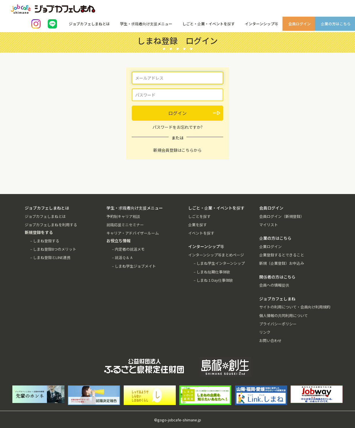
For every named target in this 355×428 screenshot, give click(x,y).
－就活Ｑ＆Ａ (122, 257)
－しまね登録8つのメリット (52, 249)
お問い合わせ (270, 340)
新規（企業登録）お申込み (281, 263)
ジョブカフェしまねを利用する (51, 224)
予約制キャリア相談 (123, 216)
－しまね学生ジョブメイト (133, 266)
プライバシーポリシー (278, 324)
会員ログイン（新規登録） (281, 216)
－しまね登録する (44, 240)
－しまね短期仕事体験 (211, 272)
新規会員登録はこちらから (177, 150)
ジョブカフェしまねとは (89, 23)
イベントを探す (201, 233)
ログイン (177, 113)
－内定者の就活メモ (128, 249)
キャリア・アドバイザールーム (132, 233)
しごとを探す (199, 216)
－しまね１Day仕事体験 (213, 280)
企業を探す (197, 224)
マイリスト (268, 224)
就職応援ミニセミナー (125, 224)
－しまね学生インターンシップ (219, 263)
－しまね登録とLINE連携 (49, 257)
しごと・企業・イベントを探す (208, 23)
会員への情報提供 (274, 285)
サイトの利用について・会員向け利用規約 (294, 307)
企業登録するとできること (281, 255)
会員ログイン (299, 23)
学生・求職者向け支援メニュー (146, 23)
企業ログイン (270, 246)
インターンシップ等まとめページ (216, 255)
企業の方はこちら (336, 23)
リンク (264, 332)
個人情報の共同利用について (283, 315)
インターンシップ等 (261, 23)
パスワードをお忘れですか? (177, 127)
